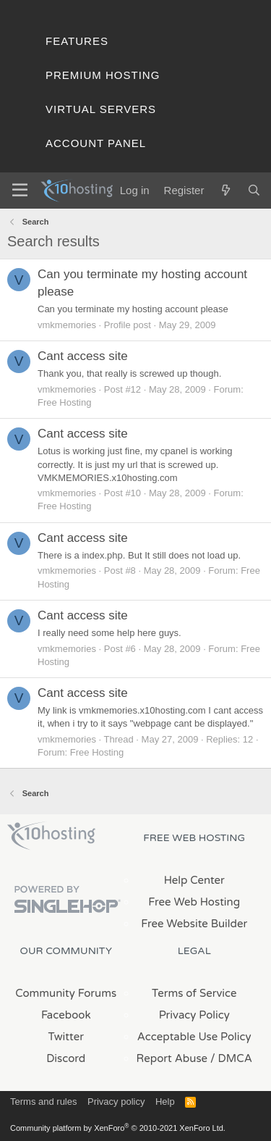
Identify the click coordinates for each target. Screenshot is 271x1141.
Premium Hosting (103, 75)
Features (77, 41)
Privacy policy (116, 1101)
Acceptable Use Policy (194, 1036)
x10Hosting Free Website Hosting (51, 836)
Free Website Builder (194, 923)
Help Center (194, 880)
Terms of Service (194, 993)
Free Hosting (64, 402)
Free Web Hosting (194, 901)
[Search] (254, 190)
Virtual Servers (101, 109)
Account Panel (96, 143)
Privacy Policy (194, 1014)
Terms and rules (43, 1101)
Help (165, 1101)
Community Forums (65, 993)
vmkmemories (67, 324)
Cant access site (83, 356)
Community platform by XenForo (117, 1128)
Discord (65, 1058)
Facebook (66, 1014)
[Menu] (20, 190)
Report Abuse (172, 1058)
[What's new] (225, 190)
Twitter (66, 1036)
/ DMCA (231, 1058)
